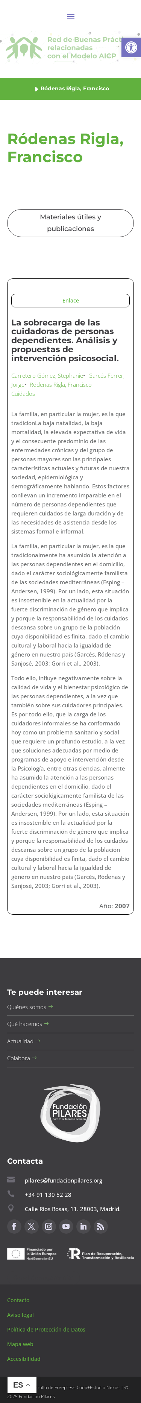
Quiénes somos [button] (26, 1007)
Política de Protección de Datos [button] (47, 1329)
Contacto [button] (19, 1300)
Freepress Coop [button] (71, 1387)
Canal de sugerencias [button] (43, 1277)
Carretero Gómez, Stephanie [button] (47, 375)
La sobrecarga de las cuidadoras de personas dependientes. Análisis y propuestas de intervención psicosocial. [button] (65, 340)
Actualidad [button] (20, 1041)
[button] (131, 47)
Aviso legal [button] (21, 1314)
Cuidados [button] (23, 393)
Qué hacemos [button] (24, 1024)
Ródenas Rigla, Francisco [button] (61, 384)
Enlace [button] (70, 300)
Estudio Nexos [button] (105, 1387)
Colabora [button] (18, 1058)
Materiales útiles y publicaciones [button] (70, 223)
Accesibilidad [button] (24, 1358)
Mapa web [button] (20, 1344)
